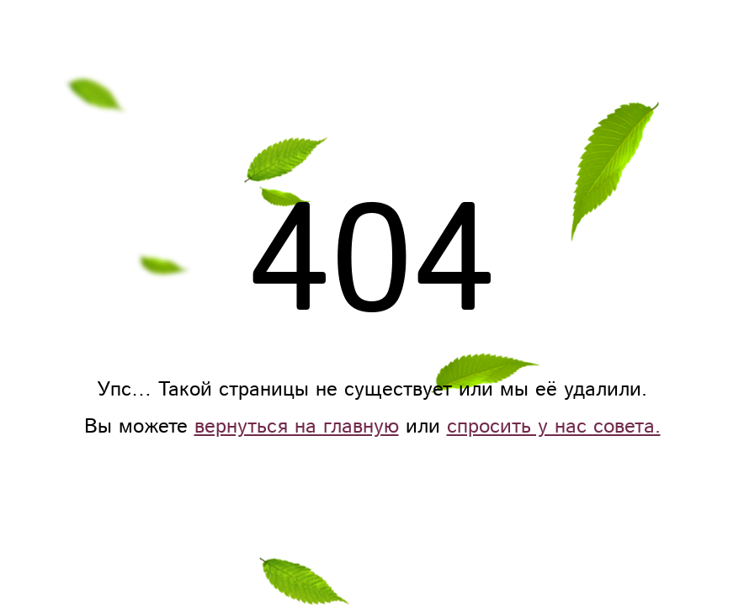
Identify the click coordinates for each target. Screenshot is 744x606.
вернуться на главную (296, 426)
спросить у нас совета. (554, 426)
